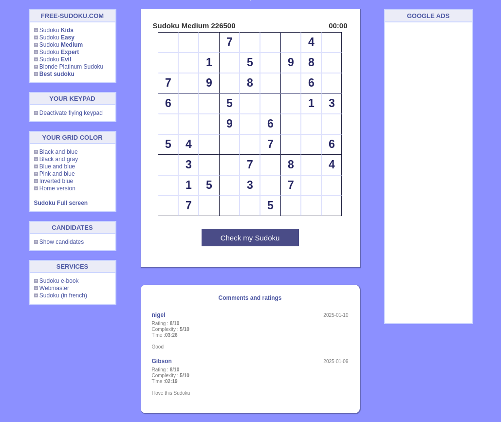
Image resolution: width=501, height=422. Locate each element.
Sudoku (56, 30)
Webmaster (54, 288)
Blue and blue (57, 166)
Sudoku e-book (59, 280)
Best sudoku (56, 74)
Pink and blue (57, 173)
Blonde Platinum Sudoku (71, 66)
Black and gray (58, 159)
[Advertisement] (428, 173)
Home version (57, 188)
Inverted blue (56, 181)
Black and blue (58, 151)
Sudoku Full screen (61, 203)
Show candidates (61, 242)
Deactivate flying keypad (71, 113)
